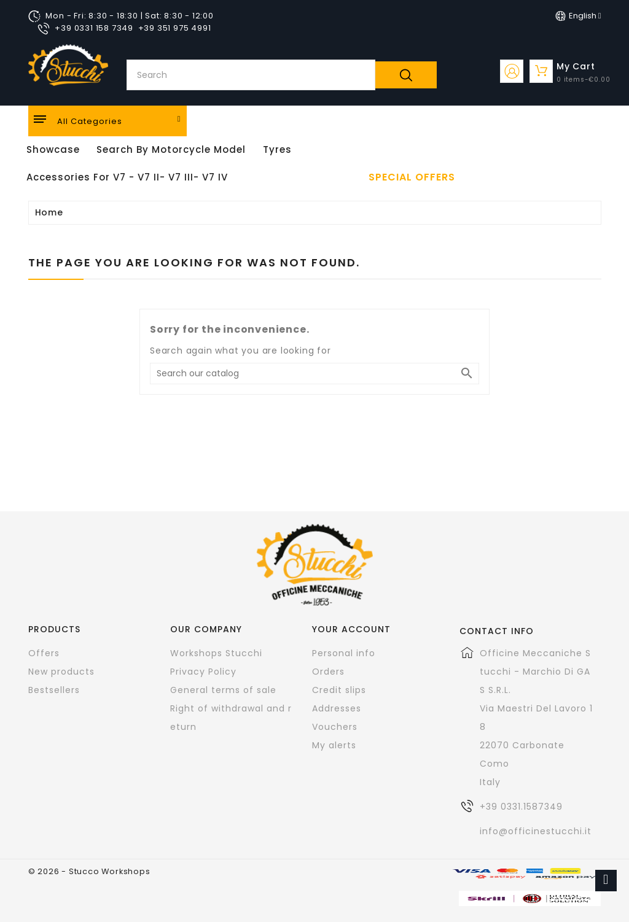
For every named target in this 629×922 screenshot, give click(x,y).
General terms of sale (223, 690)
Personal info (343, 653)
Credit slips (339, 690)
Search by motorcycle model (171, 149)
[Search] (314, 373)
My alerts (334, 745)
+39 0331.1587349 (521, 806)
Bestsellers (54, 690)
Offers (44, 653)
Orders (328, 671)
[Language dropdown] (578, 16)
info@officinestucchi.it (536, 831)
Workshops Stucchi (216, 653)
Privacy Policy (203, 671)
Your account (351, 629)
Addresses (336, 708)
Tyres (277, 149)
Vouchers (334, 727)
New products (61, 671)
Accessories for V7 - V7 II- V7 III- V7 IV (127, 177)
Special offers (412, 177)
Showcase (53, 149)
